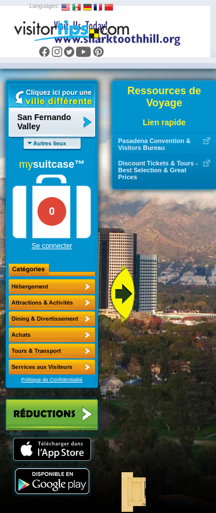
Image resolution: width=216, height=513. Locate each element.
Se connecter (52, 246)
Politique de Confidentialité (52, 380)
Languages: (44, 6)
